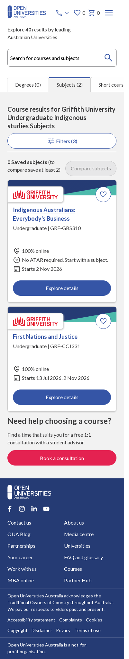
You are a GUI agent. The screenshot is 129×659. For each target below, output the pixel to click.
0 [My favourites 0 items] (80, 13)
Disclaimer (42, 630)
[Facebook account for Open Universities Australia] (10, 509)
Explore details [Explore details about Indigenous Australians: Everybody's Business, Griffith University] (62, 288)
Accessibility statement (31, 619)
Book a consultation (62, 458)
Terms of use (87, 630)
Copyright (17, 630)
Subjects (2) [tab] (70, 84)
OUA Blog (19, 534)
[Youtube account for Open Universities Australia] (46, 509)
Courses (73, 569)
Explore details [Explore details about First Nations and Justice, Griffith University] (62, 397)
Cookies (94, 619)
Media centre (79, 534)
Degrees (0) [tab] (28, 84)
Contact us (19, 522)
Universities (77, 546)
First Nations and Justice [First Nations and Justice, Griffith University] (45, 336)
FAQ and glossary (83, 557)
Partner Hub (78, 580)
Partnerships (21, 546)
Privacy (63, 630)
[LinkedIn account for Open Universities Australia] (34, 509)
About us (74, 522)
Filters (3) (62, 141)
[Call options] (63, 12)
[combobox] (61, 58)
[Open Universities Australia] (26, 16)
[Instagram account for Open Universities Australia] (22, 509)
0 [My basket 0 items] (94, 13)
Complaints (70, 619)
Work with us (22, 569)
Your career (20, 557)
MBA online (20, 580)
